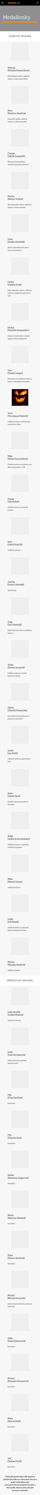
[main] (20, 18)
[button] (2, 2)
